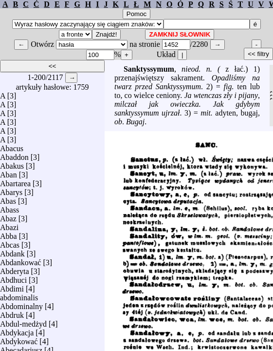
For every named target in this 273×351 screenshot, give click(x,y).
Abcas (9, 242)
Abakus (12, 163)
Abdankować (20, 260)
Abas (8, 199)
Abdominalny (21, 304)
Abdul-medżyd (23, 321)
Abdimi (12, 286)
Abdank (12, 251)
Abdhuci (13, 277)
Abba (8, 234)
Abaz (8, 216)
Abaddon (14, 155)
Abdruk (12, 313)
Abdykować (18, 339)
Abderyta (14, 269)
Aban (8, 172)
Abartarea (15, 181)
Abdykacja (17, 330)
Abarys (11, 190)
